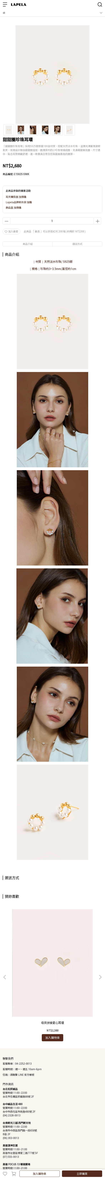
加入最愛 (11, 231)
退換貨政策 (20, 1139)
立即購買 (82, 1173)
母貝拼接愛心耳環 (30, 963)
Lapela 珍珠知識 (69, 1139)
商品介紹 (28, 243)
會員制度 (8, 1139)
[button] (100, 947)
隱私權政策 (52, 1139)
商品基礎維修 (36, 1139)
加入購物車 (39, 1173)
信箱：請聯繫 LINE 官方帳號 (18, 1015)
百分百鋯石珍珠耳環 (75, 963)
